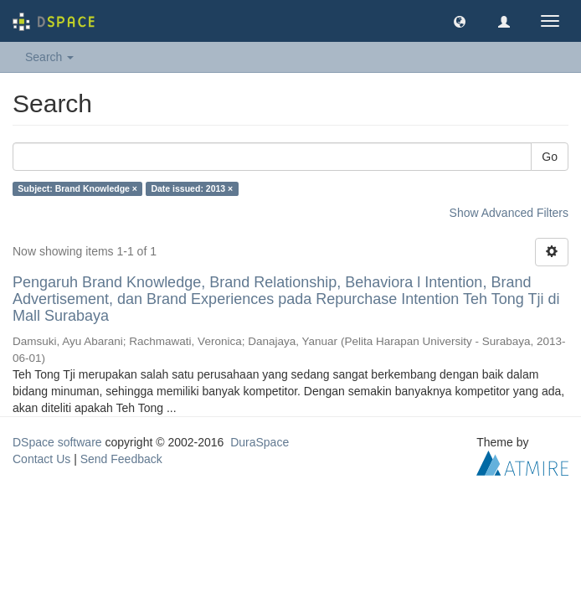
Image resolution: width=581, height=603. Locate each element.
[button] (460, 21)
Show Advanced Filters (509, 212)
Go (550, 156)
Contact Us (41, 459)
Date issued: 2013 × (192, 188)
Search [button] (49, 57)
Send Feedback (121, 459)
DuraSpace (259, 442)
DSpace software (57, 442)
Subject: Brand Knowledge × (77, 188)
